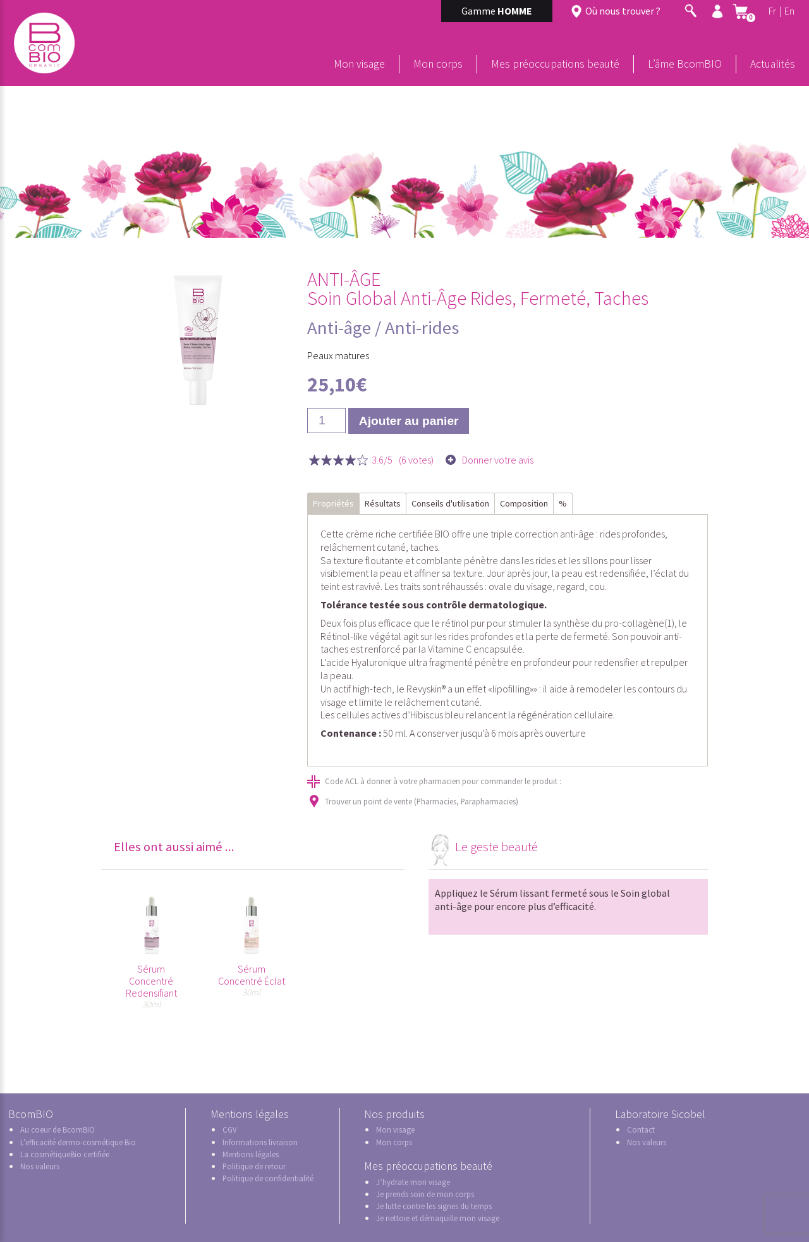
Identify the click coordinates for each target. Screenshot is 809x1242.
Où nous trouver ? (622, 10)
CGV (229, 1129)
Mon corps (438, 64)
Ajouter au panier (409, 420)
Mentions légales (250, 1154)
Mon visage (359, 64)
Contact (641, 1129)
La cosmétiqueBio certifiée (64, 1154)
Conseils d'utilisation (450, 503)
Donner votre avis (497, 460)
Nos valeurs (39, 1166)
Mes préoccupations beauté (555, 64)
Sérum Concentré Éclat (251, 974)
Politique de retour (254, 1166)
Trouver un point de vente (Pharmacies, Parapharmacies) (421, 801)
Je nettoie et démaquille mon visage (437, 1218)
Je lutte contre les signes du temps (434, 1206)
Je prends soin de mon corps (425, 1194)
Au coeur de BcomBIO (57, 1129)
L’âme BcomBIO (685, 64)
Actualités (772, 64)
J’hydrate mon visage (413, 1182)
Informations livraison (260, 1142)
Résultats (383, 503)
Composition (524, 503)
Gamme (496, 10)
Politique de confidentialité (267, 1178)
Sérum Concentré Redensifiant (151, 980)
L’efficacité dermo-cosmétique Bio (78, 1142)
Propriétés (333, 503)
